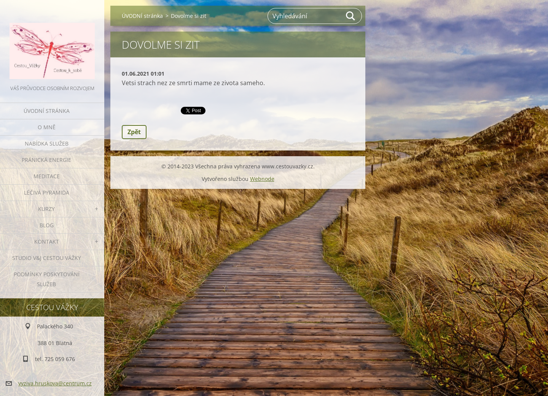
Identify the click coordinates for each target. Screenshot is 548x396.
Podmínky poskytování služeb (47, 279)
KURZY (46, 208)
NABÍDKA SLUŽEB (46, 143)
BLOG (47, 225)
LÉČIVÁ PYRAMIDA (46, 192)
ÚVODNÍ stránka (47, 110)
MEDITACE (46, 176)
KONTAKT (46, 241)
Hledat (351, 16)
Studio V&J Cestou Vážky (46, 257)
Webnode (262, 178)
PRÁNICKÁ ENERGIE (46, 159)
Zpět (134, 132)
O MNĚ (47, 127)
